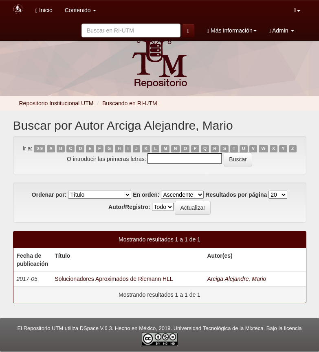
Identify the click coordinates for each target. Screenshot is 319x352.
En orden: (146, 194)
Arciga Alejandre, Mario (236, 279)
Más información (232, 30)
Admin (281, 30)
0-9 (40, 148)
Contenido (81, 10)
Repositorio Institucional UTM (56, 103)
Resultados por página (236, 194)
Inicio (44, 10)
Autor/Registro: (129, 207)
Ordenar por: (49, 194)
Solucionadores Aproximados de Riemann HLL (114, 279)
